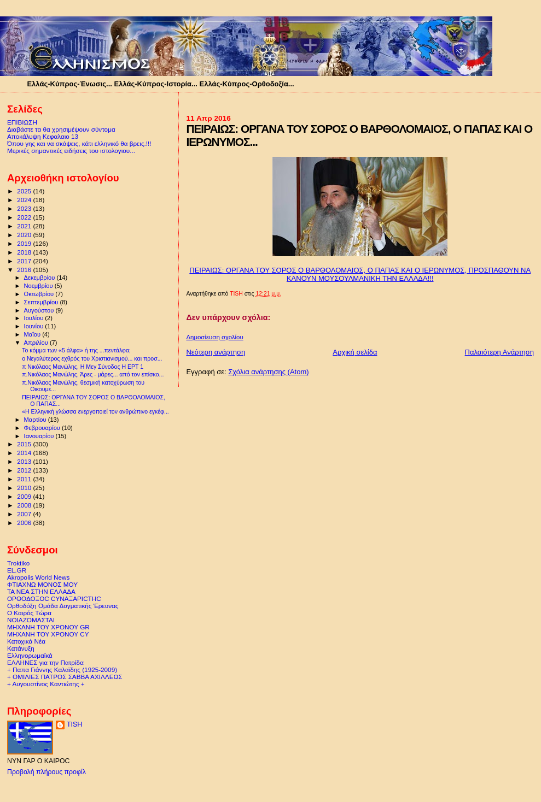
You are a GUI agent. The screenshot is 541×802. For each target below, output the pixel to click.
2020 (25, 234)
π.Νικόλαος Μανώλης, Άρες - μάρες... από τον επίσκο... (93, 374)
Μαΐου (33, 334)
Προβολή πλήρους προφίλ (46, 772)
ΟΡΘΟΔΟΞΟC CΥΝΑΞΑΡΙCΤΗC (54, 598)
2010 (25, 487)
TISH (74, 724)
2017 (25, 260)
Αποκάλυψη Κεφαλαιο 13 (42, 136)
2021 (25, 225)
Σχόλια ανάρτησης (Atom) (268, 372)
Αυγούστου (40, 310)
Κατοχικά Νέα (26, 641)
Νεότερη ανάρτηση (215, 352)
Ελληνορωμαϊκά (30, 655)
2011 (25, 478)
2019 (25, 243)
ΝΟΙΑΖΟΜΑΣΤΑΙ (31, 619)
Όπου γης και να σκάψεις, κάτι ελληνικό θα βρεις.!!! (79, 143)
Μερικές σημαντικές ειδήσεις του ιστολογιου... (71, 150)
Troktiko (18, 563)
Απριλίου (37, 342)
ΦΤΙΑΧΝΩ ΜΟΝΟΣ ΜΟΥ (42, 584)
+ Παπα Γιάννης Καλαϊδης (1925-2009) (62, 669)
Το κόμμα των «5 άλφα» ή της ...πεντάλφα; (76, 350)
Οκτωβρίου (40, 294)
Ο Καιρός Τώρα (29, 612)
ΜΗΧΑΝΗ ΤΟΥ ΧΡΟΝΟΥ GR (48, 626)
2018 (25, 252)
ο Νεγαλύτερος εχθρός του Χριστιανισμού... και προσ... (92, 358)
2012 (25, 470)
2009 (25, 496)
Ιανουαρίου (40, 436)
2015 (25, 443)
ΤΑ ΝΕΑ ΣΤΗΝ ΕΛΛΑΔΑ (41, 591)
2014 (25, 452)
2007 (25, 513)
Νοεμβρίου (39, 285)
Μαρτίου (36, 419)
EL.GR (16, 570)
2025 (25, 190)
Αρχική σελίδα (355, 352)
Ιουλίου (34, 318)
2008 (25, 505)
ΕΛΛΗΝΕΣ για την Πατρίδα (45, 662)
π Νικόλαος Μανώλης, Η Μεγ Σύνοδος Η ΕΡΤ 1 (82, 366)
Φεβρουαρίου (43, 427)
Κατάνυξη (20, 648)
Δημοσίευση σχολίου (214, 337)
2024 (25, 199)
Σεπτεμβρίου (42, 302)
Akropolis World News (38, 577)
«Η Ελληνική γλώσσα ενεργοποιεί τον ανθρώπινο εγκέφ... (95, 411)
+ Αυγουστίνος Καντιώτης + (46, 683)
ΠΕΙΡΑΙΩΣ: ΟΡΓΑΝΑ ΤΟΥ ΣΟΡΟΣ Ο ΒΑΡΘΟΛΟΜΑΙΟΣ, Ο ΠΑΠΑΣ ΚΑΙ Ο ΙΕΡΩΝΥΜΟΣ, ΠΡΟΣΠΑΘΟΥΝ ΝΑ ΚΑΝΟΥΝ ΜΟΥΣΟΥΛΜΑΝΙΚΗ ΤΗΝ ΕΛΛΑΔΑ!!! (360, 274)
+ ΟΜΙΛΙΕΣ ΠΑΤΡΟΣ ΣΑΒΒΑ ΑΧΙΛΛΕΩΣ (64, 676)
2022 (25, 217)
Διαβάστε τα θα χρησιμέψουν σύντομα (61, 129)
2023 (25, 208)
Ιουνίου (34, 326)
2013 (25, 461)
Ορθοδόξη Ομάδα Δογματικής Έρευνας (62, 605)
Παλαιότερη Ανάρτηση (499, 352)
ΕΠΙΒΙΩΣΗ (22, 122)
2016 (25, 269)
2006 (25, 522)
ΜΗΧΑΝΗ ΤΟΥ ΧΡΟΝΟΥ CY (48, 634)
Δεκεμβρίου (40, 277)
